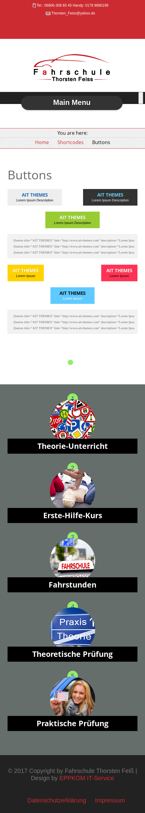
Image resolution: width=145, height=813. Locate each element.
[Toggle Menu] (140, 98)
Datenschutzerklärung (56, 800)
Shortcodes (70, 142)
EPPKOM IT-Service (87, 778)
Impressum (110, 800)
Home (42, 142)
